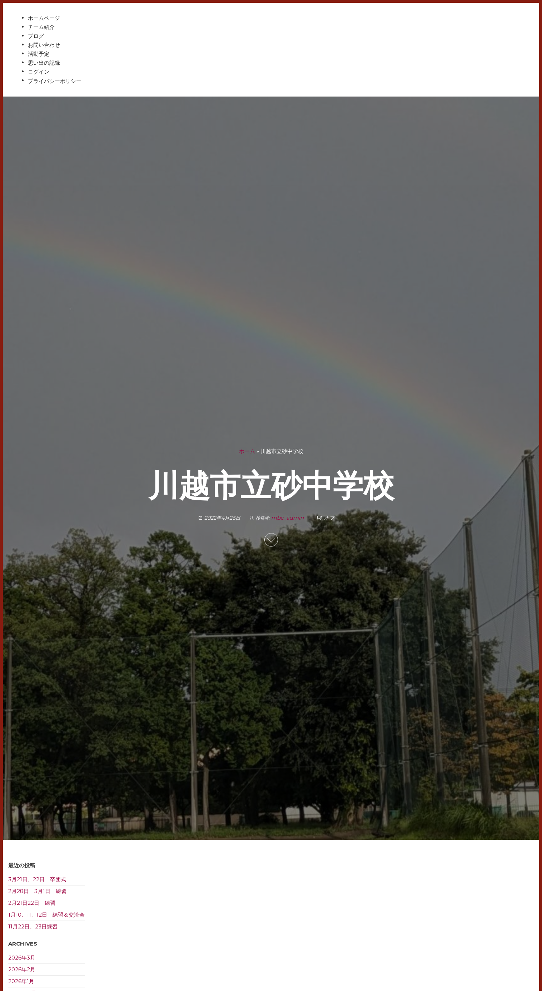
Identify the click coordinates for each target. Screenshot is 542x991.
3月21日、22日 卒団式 (37, 879)
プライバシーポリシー (54, 81)
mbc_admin (288, 517)
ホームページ (44, 18)
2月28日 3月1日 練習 (37, 891)
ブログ (36, 36)
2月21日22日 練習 (31, 902)
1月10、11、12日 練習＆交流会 (46, 914)
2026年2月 (21, 969)
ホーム (247, 451)
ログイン (38, 71)
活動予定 (38, 53)
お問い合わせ (44, 44)
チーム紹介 (41, 27)
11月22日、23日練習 (33, 926)
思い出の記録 (44, 62)
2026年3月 (21, 957)
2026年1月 (21, 981)
